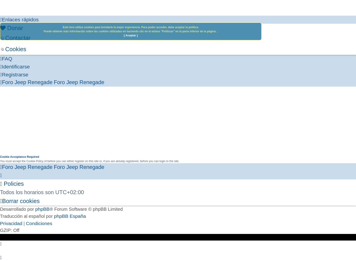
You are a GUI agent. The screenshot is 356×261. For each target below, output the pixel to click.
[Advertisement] (178, 121)
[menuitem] (178, 49)
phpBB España (70, 216)
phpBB (42, 209)
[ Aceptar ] (131, 35)
